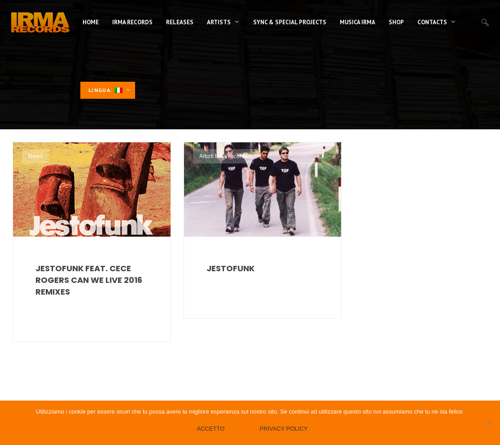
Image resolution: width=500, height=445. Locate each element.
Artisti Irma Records (223, 156)
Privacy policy (283, 428)
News (35, 156)
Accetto (210, 428)
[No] (488, 423)
